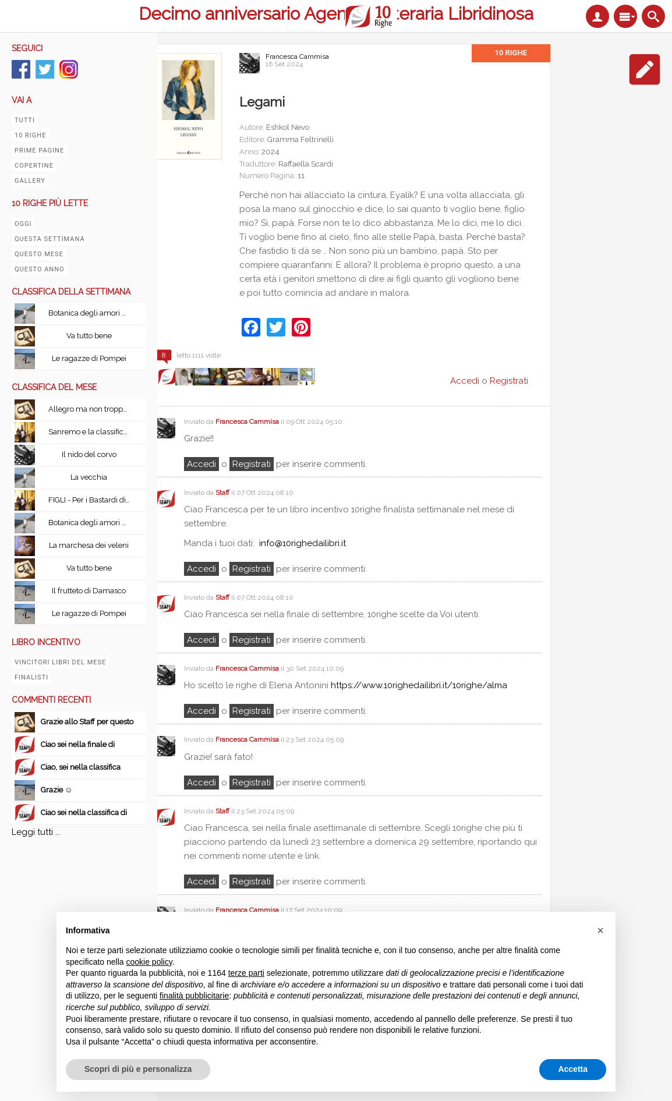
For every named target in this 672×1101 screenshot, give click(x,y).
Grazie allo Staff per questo (87, 721)
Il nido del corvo (89, 454)
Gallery (30, 181)
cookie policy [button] (149, 962)
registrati (251, 464)
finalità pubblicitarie (194, 995)
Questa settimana (50, 239)
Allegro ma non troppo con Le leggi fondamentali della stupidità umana (92, 409)
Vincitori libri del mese (60, 662)
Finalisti (31, 677)
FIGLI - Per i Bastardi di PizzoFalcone (92, 499)
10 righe (30, 135)
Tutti (25, 120)
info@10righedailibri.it (302, 543)
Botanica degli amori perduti (92, 313)
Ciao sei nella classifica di (84, 812)
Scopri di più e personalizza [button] (138, 1069)
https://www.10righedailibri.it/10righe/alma (419, 685)
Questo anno (40, 269)
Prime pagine (39, 150)
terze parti (246, 973)
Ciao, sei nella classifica (81, 767)
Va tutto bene (89, 335)
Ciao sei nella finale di (78, 744)
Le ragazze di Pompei (89, 358)
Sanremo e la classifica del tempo (92, 431)
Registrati (509, 381)
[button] (600, 930)
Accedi (201, 464)
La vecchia (88, 477)
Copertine (34, 165)
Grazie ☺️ (56, 789)
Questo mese (39, 254)
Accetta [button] (573, 1069)
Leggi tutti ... (36, 832)
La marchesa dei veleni (89, 545)
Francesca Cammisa (297, 56)
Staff (222, 492)
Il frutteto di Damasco (89, 590)
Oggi (23, 224)
